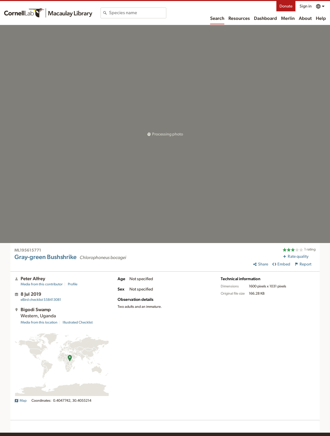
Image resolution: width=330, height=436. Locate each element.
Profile (72, 284)
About (305, 18)
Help (321, 18)
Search (217, 18)
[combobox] (137, 13)
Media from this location (39, 322)
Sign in (306, 6)
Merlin (288, 18)
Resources (239, 18)
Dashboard (265, 18)
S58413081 (41, 300)
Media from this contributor (42, 284)
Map (20, 400)
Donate (285, 6)
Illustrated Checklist (78, 322)
